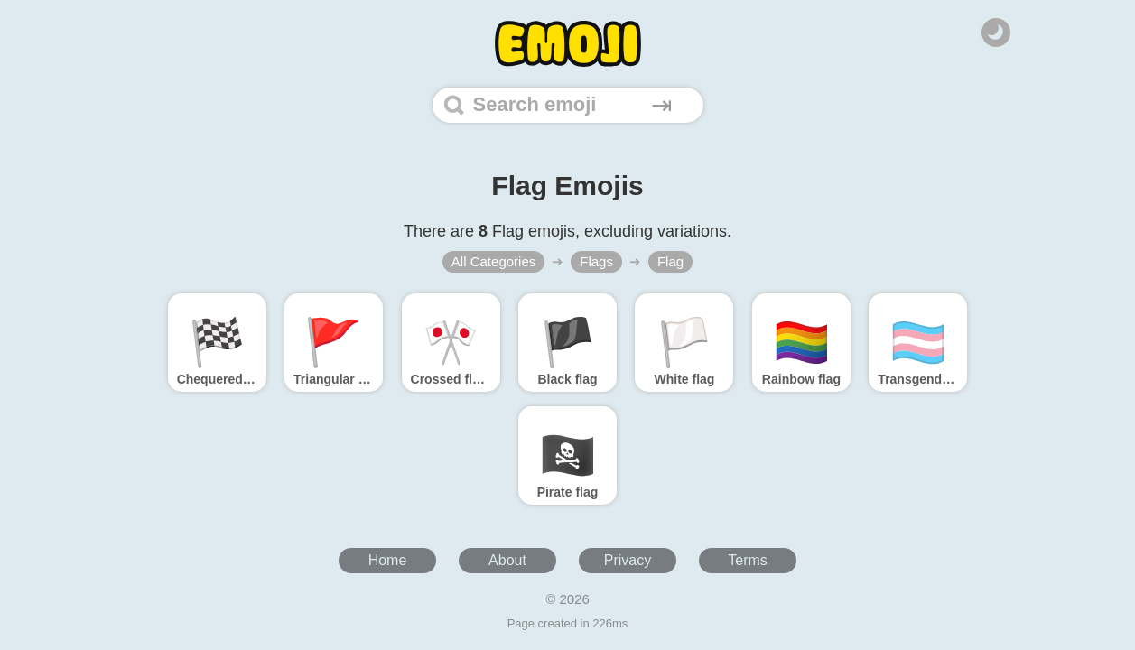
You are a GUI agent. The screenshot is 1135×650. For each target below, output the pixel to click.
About (507, 560)
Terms (748, 560)
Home (387, 560)
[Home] (568, 44)
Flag (670, 261)
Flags (596, 261)
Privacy (627, 560)
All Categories (493, 261)
